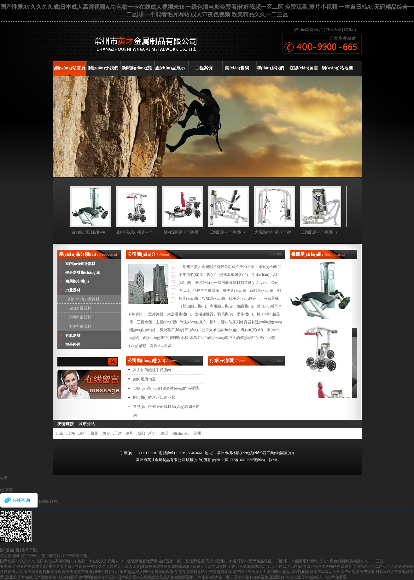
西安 (106, 433)
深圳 (129, 433)
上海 (71, 433)
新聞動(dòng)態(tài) (137, 70)
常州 (197, 433)
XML (274, 460)
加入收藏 (333, 29)
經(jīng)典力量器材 (84, 299)
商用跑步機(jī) (77, 281)
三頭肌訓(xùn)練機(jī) (227, 232)
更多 (168, 345)
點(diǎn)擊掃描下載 (19, 550)
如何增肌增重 (144, 379)
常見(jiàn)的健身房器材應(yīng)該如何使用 (166, 411)
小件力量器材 (79, 326)
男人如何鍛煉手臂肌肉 (152, 370)
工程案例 (204, 68)
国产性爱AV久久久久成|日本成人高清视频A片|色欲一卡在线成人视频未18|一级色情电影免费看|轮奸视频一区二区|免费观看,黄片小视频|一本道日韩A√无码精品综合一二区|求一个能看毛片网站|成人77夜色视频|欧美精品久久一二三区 (191, 561)
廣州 (83, 433)
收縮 (4, 478)
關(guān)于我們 (103, 68)
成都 (141, 433)
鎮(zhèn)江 (181, 433)
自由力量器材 (79, 308)
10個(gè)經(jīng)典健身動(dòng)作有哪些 (166, 388)
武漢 (164, 433)
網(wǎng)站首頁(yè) (69, 70)
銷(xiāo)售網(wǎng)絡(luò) (237, 70)
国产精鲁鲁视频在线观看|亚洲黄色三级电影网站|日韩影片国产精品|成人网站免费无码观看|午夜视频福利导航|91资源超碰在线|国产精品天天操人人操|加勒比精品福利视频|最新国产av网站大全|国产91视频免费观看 (199, 572)
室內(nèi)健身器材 (80, 263)
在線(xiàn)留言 (303, 68)
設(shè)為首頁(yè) (309, 29)
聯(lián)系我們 (270, 68)
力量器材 (72, 290)
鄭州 (94, 433)
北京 (59, 433)
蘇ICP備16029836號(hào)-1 (246, 460)
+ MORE (276, 254)
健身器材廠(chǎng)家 (83, 272)
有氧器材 (72, 335)
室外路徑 (72, 344)
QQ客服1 (7, 490)
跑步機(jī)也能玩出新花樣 (154, 397)
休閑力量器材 (79, 317)
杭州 (153, 433)
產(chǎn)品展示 (170, 68)
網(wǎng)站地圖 (337, 68)
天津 (118, 433)
